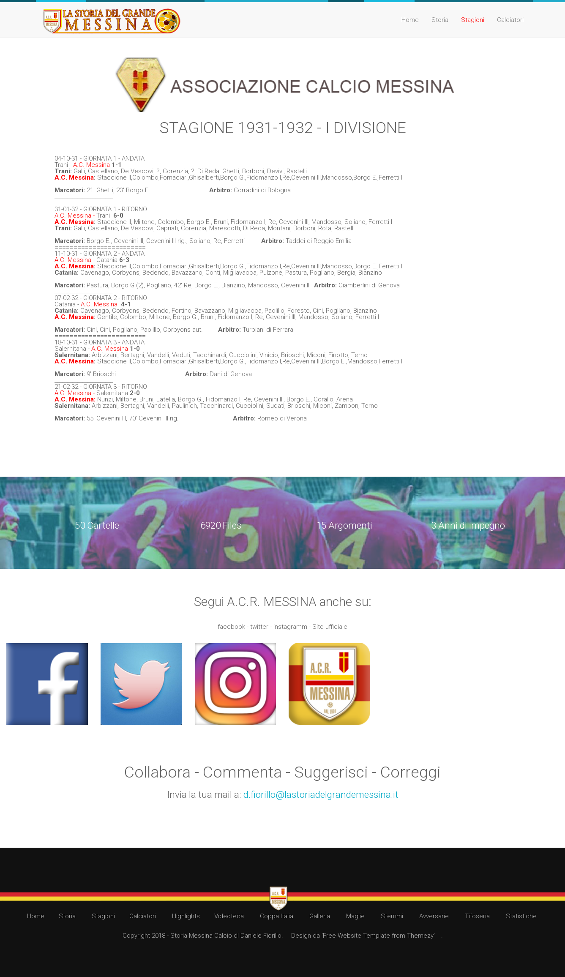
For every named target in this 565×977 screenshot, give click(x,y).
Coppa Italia (276, 916)
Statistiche (521, 916)
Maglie (355, 916)
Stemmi (392, 916)
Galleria (319, 916)
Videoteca (229, 916)
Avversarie (434, 916)
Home (410, 20)
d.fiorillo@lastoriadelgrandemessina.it (321, 794)
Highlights (186, 916)
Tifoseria (477, 916)
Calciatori (510, 20)
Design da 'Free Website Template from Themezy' (363, 935)
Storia (439, 20)
